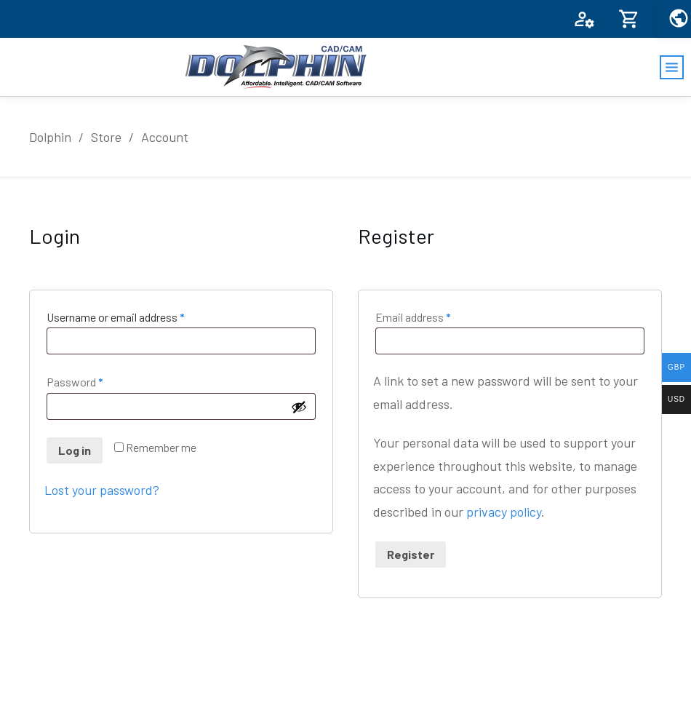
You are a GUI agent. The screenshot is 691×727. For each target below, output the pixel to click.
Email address (434, 315)
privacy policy (503, 512)
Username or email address (137, 315)
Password (96, 380)
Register (410, 554)
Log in (74, 450)
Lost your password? (101, 490)
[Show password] (299, 407)
